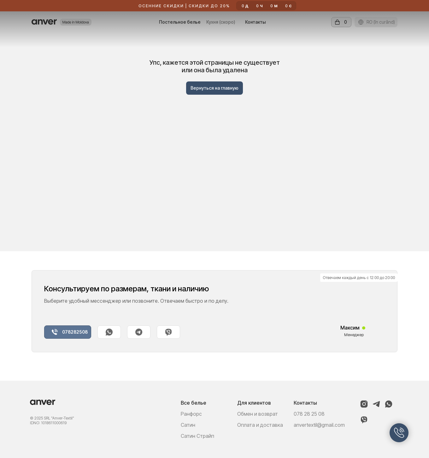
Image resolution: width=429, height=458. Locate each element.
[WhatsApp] (388, 406)
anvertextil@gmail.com (319, 425)
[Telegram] (376, 406)
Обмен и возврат (257, 414)
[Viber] (364, 422)
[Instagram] (364, 406)
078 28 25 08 (309, 414)
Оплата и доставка (260, 425)
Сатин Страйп (197, 436)
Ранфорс (191, 414)
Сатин (188, 425)
